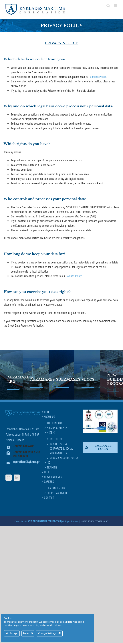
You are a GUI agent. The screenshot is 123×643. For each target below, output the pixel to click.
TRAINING (52, 467)
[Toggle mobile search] (108, 5)
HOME (47, 412)
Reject (28, 633)
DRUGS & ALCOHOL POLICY (63, 458)
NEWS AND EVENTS (54, 477)
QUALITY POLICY (58, 444)
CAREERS (49, 481)
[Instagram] (8, 478)
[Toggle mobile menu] (116, 5)
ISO (48, 462)
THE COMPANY (54, 423)
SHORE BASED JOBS (57, 493)
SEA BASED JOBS (56, 488)
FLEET (47, 472)
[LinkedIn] (17, 478)
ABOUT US (49, 416)
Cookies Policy (98, 77)
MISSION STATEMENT (58, 428)
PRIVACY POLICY (87, 521)
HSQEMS (51, 432)
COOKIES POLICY (101, 521)
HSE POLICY (55, 439)
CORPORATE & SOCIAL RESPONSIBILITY (61, 450)
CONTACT (49, 497)
